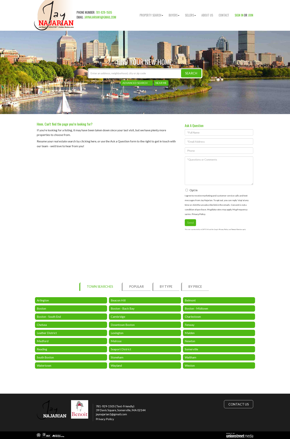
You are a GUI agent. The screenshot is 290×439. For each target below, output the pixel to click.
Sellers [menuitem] (190, 15)
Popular (136, 286)
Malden (190, 333)
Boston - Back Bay (122, 308)
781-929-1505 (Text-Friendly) (115, 406)
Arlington (43, 300)
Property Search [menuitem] (151, 15)
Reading (42, 349)
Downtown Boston (123, 324)
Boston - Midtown (196, 308)
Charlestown (193, 316)
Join (250, 15)
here (93, 141)
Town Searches (100, 286)
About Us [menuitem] (207, 15)
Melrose (116, 341)
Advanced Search (134, 82)
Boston (41, 308)
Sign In (239, 15)
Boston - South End (49, 316)
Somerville (191, 349)
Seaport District (121, 349)
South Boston (45, 357)
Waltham (190, 357)
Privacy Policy (198, 214)
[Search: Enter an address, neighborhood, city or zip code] (145, 73)
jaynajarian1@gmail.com (100, 17)
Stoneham (117, 357)
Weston (190, 365)
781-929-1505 (104, 12)
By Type (166, 286)
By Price (195, 286)
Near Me (161, 82)
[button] (191, 73)
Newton (190, 341)
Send (190, 222)
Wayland (116, 365)
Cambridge (118, 316)
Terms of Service (236, 229)
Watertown (44, 365)
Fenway (189, 324)
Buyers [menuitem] (174, 15)
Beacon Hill (118, 300)
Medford (42, 341)
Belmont (190, 300)
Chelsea (42, 324)
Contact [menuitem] (224, 15)
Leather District (47, 333)
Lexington (117, 333)
